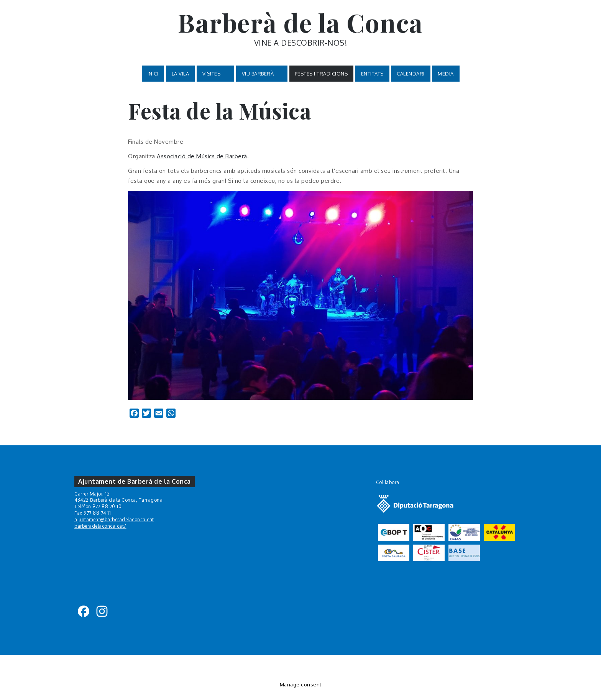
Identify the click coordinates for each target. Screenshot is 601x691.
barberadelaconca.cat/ (100, 526)
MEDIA (446, 74)
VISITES (215, 74)
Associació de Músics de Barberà (202, 156)
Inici (153, 74)
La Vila (180, 74)
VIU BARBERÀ (262, 74)
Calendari (411, 74)
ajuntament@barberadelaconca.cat (114, 519)
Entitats (372, 74)
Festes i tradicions (321, 74)
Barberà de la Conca (300, 22)
